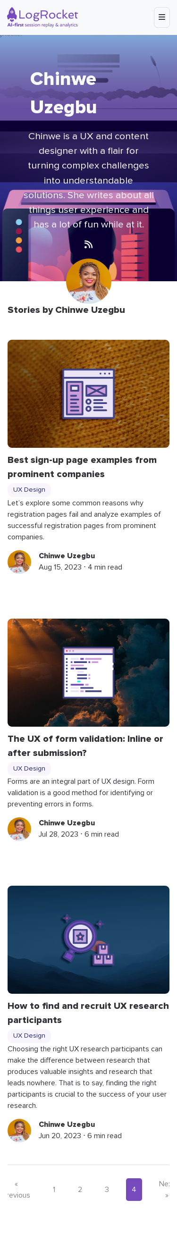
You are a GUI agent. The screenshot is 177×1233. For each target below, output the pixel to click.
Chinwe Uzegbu (67, 556)
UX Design (29, 489)
